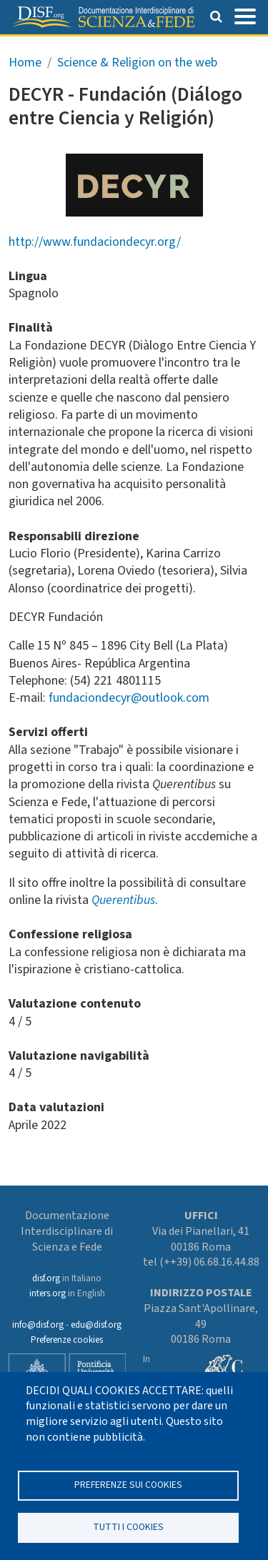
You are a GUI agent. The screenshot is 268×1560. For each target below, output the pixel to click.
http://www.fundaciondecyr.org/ (95, 242)
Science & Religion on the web (137, 62)
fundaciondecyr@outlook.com (129, 698)
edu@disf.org (96, 1324)
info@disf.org (38, 1324)
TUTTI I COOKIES (128, 1527)
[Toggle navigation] (245, 15)
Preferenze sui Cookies (128, 1484)
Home (25, 62)
